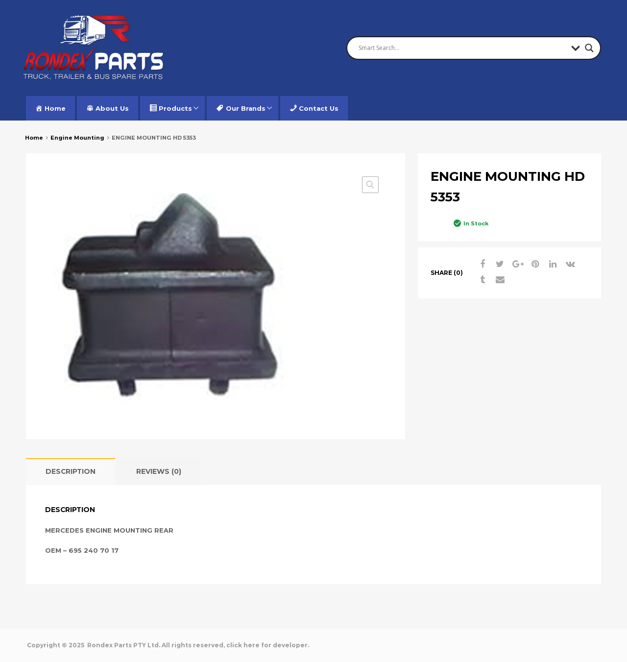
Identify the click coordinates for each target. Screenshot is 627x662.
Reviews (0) (158, 471)
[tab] (70, 471)
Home (34, 137)
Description (71, 471)
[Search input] (462, 48)
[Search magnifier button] (589, 48)
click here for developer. (267, 645)
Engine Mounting (77, 137)
